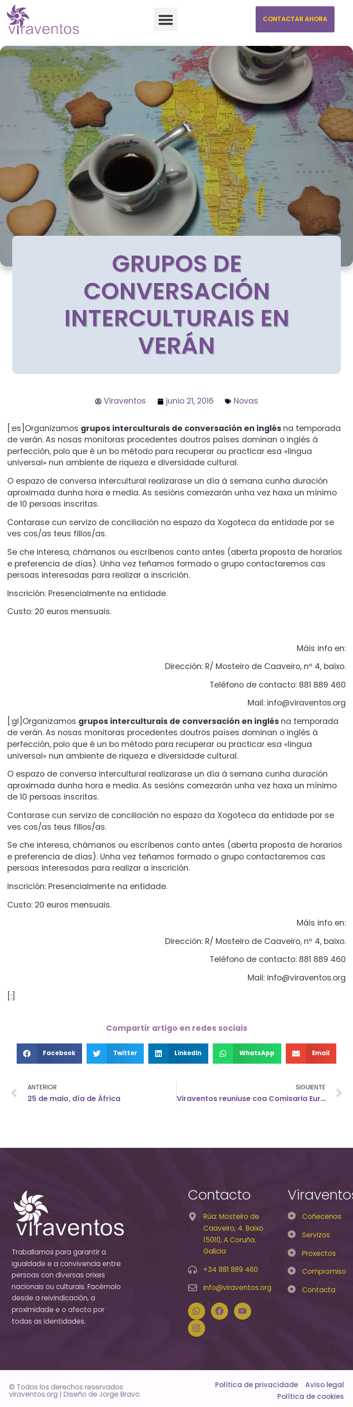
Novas (246, 401)
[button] (166, 19)
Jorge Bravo (119, 1394)
